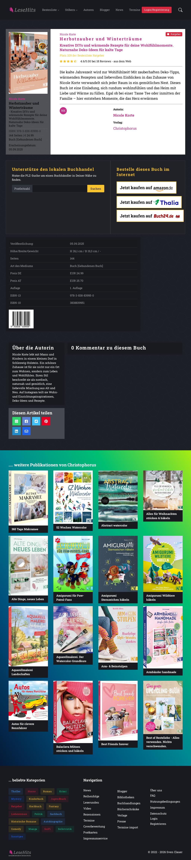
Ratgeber (174, 34)
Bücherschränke (128, 809)
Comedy (16, 829)
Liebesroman (19, 814)
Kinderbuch (36, 799)
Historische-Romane (23, 822)
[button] (179, 10)
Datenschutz (158, 814)
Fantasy (54, 806)
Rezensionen (92, 815)
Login (154, 819)
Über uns (156, 790)
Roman (47, 791)
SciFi (47, 829)
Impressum (157, 808)
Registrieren (158, 824)
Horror (32, 791)
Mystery (16, 799)
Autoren (88, 10)
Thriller (16, 791)
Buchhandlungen (128, 803)
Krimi (63, 791)
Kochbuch (35, 806)
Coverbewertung (94, 827)
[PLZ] (59, 189)
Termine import (127, 828)
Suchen (95, 189)
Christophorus (125, 128)
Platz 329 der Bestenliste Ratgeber (82, 56)
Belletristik (65, 829)
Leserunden (91, 803)
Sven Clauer (174, 852)
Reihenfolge (91, 796)
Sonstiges (17, 836)
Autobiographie (53, 822)
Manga (33, 829)
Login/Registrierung (156, 10)
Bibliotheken (125, 797)
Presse (121, 822)
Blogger (105, 10)
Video (87, 809)
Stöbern (70, 10)
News (119, 10)
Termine (134, 10)
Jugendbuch (58, 799)
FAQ (152, 796)
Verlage (122, 816)
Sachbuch (56, 814)
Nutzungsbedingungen (165, 802)
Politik (39, 814)
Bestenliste (49, 10)
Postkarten (90, 833)
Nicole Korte (123, 115)
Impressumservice (95, 839)
